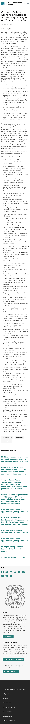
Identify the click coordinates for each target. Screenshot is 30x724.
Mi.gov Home (7, 694)
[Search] (25, 3)
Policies (5, 698)
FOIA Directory (8, 711)
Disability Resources (9, 707)
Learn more (8, 636)
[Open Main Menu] (28, 3)
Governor (19, 437)
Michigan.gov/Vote (10, 671)
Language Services (9, 720)
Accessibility (7, 703)
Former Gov (7, 441)
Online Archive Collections (13, 659)
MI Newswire (7, 437)
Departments (7, 716)
